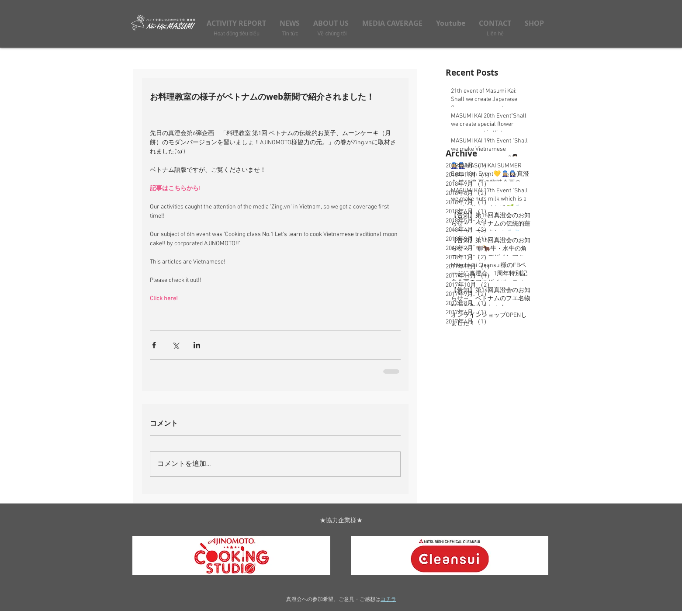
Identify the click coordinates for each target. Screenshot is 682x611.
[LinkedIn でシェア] (197, 345)
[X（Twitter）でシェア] (175, 345)
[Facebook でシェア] (154, 345)
